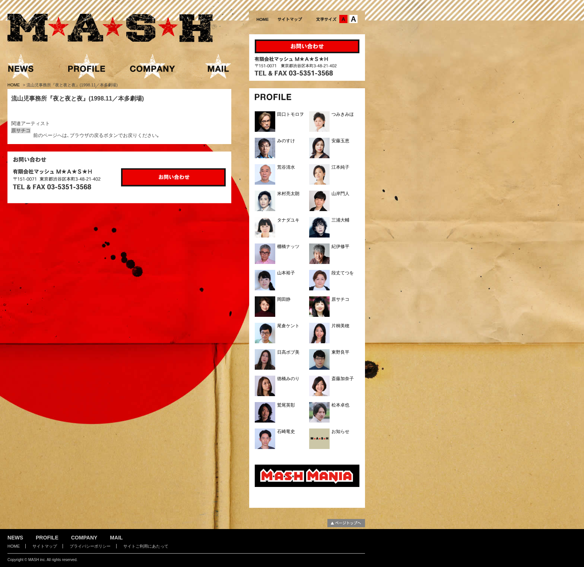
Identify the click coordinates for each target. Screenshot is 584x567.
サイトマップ (44, 546)
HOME (14, 85)
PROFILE (47, 538)
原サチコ (21, 130)
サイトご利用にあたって (145, 546)
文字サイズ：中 (343, 19)
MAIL (116, 538)
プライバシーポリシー (90, 546)
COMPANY (84, 538)
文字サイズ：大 (353, 19)
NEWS (15, 538)
